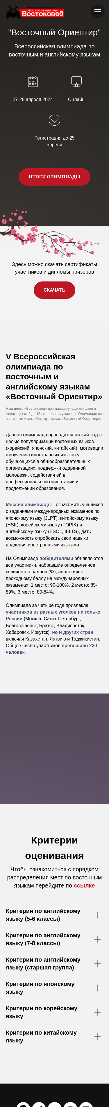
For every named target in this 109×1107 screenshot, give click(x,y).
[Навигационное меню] (97, 11)
